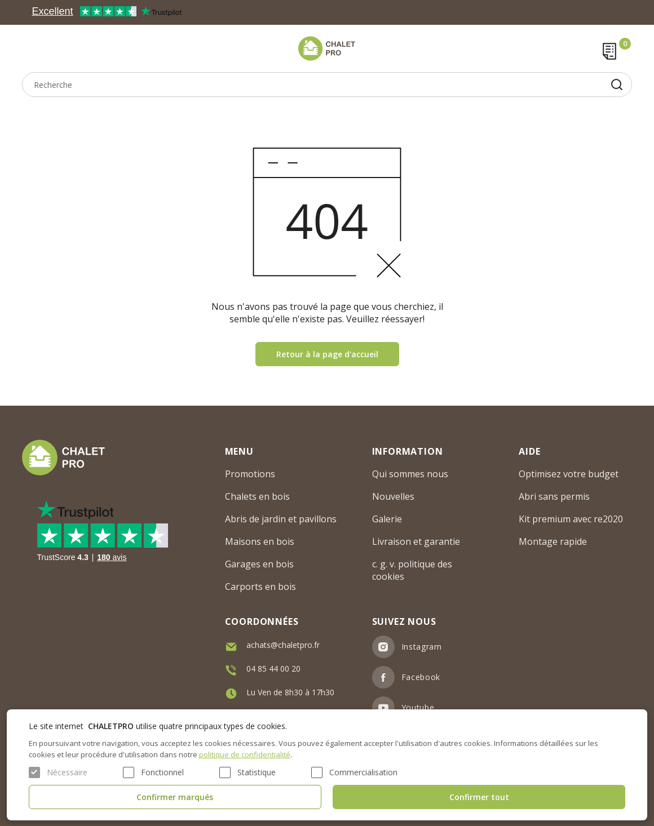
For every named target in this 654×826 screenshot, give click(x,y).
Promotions (250, 474)
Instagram (421, 646)
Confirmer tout (479, 797)
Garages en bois (259, 564)
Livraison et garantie (416, 541)
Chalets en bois (257, 496)
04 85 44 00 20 (273, 668)
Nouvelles (393, 496)
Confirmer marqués (174, 797)
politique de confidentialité (244, 754)
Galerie (387, 519)
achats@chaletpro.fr (283, 645)
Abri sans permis (554, 496)
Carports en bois (260, 586)
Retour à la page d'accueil (327, 354)
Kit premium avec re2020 (571, 519)
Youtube (418, 707)
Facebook (421, 677)
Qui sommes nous (410, 474)
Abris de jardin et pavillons (281, 519)
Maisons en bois (259, 541)
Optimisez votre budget (568, 474)
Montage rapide (553, 541)
